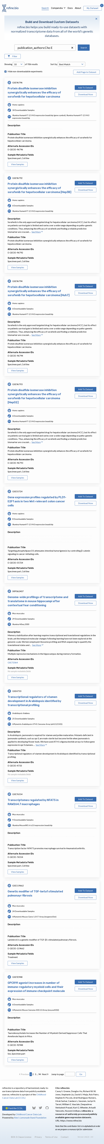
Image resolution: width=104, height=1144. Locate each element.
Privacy (38, 1137)
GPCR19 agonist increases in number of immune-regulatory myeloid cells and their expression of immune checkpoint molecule (36, 987)
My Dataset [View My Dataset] (92, 8)
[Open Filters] (12, 56)
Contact (64, 1137)
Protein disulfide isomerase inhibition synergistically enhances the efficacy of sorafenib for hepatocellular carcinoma (34, 92)
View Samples (17, 164)
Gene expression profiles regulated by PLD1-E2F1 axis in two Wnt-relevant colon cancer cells (37, 501)
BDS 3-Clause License (21, 1137)
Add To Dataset (85, 87)
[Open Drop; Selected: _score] (71, 64)
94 (39, 1074)
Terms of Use (51, 1137)
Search (45, 8)
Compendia (57, 8)
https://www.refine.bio (71, 1120)
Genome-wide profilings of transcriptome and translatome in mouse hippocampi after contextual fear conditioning (38, 601)
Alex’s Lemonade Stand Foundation (30, 1117)
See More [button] (37, 232)
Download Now (85, 94)
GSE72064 (13, 662)
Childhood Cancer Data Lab (29, 1114)
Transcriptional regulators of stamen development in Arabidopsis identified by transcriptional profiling (34, 701)
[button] (72, 48)
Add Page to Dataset (86, 72)
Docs (70, 8)
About (78, 8)
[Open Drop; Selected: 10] (18, 64)
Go (80, 1074)
